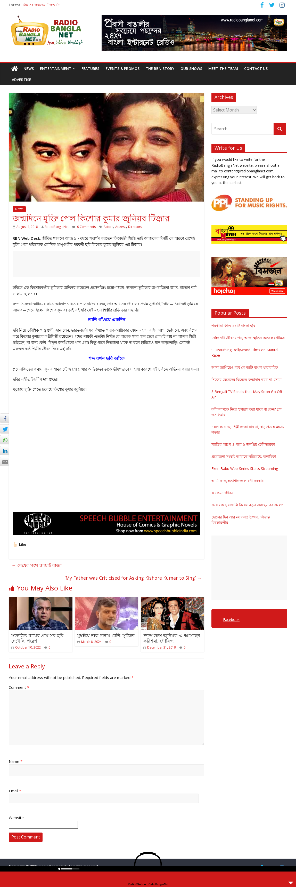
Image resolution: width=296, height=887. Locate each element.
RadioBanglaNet (57, 227)
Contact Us (256, 68)
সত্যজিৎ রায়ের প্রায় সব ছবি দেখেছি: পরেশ (37, 638)
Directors (135, 227)
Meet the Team (223, 68)
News (28, 68)
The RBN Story (160, 68)
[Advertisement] (106, 264)
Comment (19, 687)
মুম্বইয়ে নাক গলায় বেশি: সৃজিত (106, 635)
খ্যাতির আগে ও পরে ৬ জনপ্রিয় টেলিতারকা (243, 444)
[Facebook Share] (4, 418)
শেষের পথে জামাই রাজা (36, 565)
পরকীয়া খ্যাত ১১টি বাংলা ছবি (233, 325)
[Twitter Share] (4, 429)
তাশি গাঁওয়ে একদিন (106, 319)
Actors (108, 227)
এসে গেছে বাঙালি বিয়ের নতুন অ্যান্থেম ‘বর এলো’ (247, 504)
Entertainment (55, 68)
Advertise (21, 79)
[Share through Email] (4, 461)
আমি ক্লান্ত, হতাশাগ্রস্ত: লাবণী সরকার (237, 480)
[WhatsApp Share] (4, 439)
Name (15, 761)
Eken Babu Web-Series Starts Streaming (244, 468)
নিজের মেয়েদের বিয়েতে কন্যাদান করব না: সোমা (246, 379)
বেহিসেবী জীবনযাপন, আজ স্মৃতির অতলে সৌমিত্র (248, 337)
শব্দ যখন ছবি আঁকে (107, 358)
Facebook (231, 619)
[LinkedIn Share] (4, 450)
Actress (120, 227)
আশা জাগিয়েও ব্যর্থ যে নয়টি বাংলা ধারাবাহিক (244, 367)
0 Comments (84, 227)
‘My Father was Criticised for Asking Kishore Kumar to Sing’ (133, 578)
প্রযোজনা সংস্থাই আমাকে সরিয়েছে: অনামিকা (243, 456)
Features (90, 68)
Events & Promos (122, 68)
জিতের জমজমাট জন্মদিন (42, 4)
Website (16, 817)
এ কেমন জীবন (222, 492)
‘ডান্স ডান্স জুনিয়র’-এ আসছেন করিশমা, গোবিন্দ (171, 638)
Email (15, 790)
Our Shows (191, 68)
